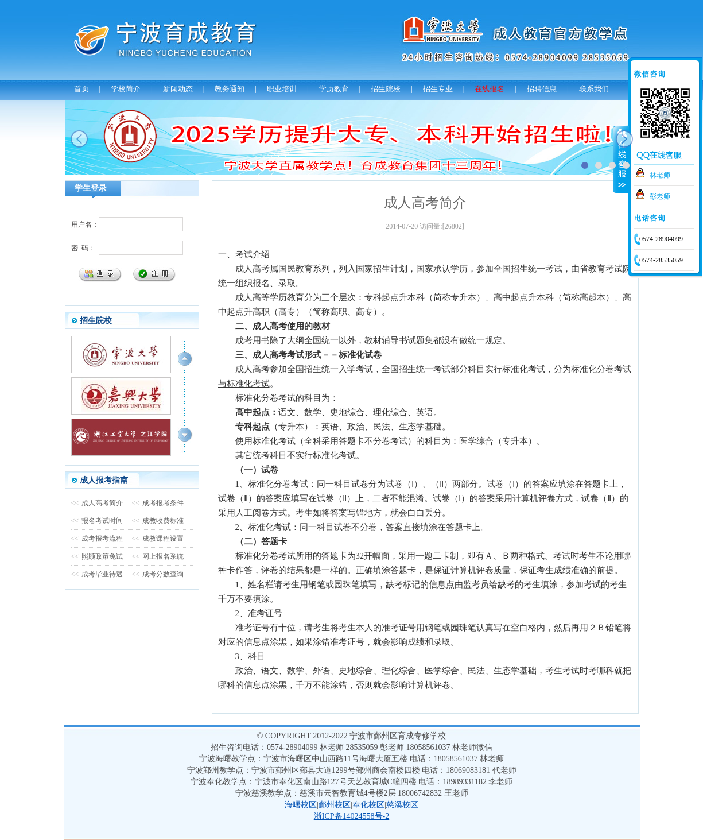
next (624, 139)
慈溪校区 (402, 804)
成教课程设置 (158, 539)
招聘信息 (542, 88)
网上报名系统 (158, 556)
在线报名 (489, 88)
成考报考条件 (158, 503)
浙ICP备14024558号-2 (351, 816)
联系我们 (594, 88)
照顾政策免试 (97, 556)
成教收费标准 (158, 521)
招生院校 (386, 88)
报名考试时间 (97, 521)
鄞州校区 (335, 804)
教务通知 (229, 88)
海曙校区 (301, 804)
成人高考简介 (97, 503)
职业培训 (282, 88)
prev (79, 139)
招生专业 (438, 88)
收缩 (621, 159)
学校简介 (126, 88)
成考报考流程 (97, 539)
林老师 (660, 175)
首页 (81, 88)
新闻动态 (178, 88)
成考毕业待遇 (97, 574)
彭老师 (660, 196)
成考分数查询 (158, 574)
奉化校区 (368, 804)
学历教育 (334, 88)
